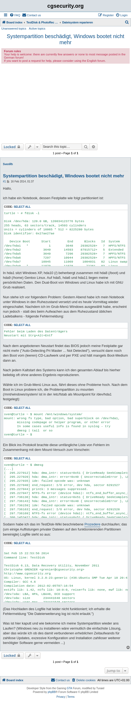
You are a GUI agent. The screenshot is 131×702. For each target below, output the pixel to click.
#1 (4, 181)
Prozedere (92, 524)
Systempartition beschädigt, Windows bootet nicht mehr (65, 39)
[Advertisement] (65, 103)
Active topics (37, 28)
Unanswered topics (13, 28)
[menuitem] (15, 15)
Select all (22, 206)
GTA (69, 688)
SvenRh (8, 164)
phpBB (52, 692)
